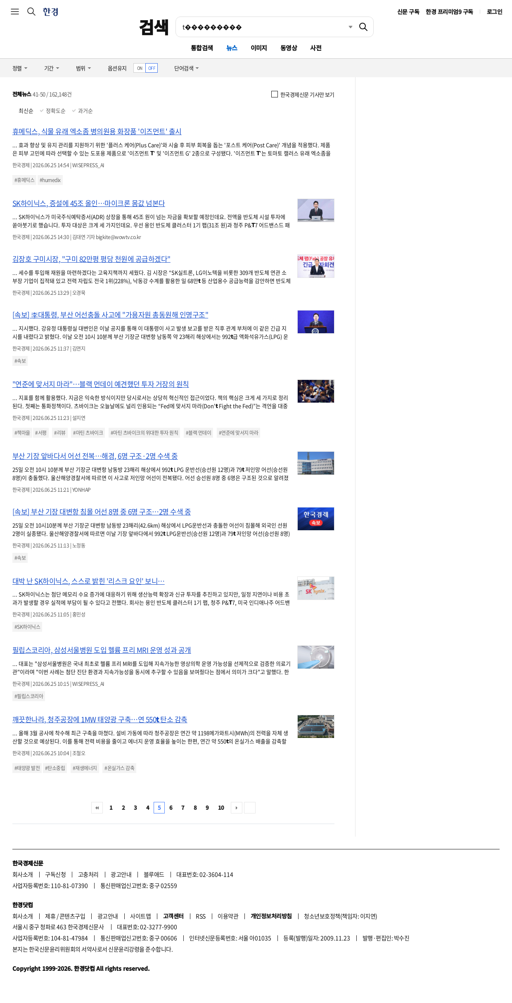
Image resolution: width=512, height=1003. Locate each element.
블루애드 (154, 874)
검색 (154, 27)
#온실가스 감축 (119, 768)
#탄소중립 (55, 768)
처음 (97, 807)
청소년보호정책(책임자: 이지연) (340, 916)
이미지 (259, 47)
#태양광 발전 (27, 768)
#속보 (20, 361)
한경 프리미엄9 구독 (449, 11)
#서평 (40, 432)
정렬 (17, 68)
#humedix (50, 180)
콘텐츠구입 (72, 916)
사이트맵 (140, 916)
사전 (315, 47)
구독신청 (55, 874)
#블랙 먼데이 (198, 432)
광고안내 (121, 874)
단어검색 (183, 68)
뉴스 (231, 47)
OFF (151, 68)
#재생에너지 (85, 768)
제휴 (50, 916)
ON (139, 68)
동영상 (288, 47)
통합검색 (202, 47)
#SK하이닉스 (27, 627)
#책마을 (22, 432)
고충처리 (88, 874)
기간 (49, 68)
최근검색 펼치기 (344, 27)
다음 (236, 807)
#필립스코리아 (28, 696)
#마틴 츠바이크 (88, 432)
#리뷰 (59, 432)
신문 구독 (408, 11)
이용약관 (228, 916)
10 (221, 807)
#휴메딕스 (24, 180)
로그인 (494, 11)
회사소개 (22, 874)
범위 (80, 68)
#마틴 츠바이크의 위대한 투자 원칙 (144, 432)
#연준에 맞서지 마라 (238, 432)
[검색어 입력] (264, 27)
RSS (200, 916)
